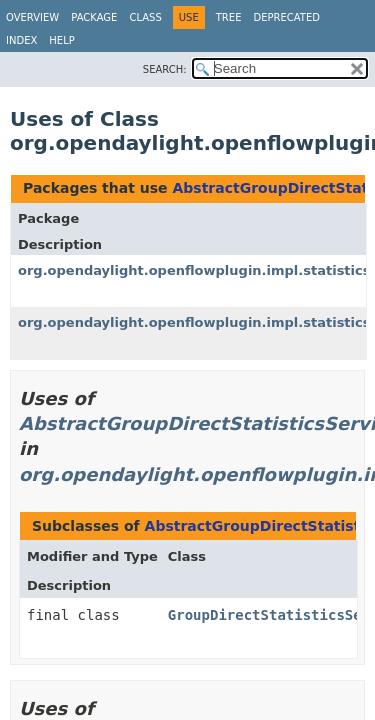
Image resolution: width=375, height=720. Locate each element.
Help (61, 40)
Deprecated (286, 17)
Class (145, 17)
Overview (32, 17)
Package (94, 17)
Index (21, 40)
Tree (229, 17)
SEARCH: (165, 69)
